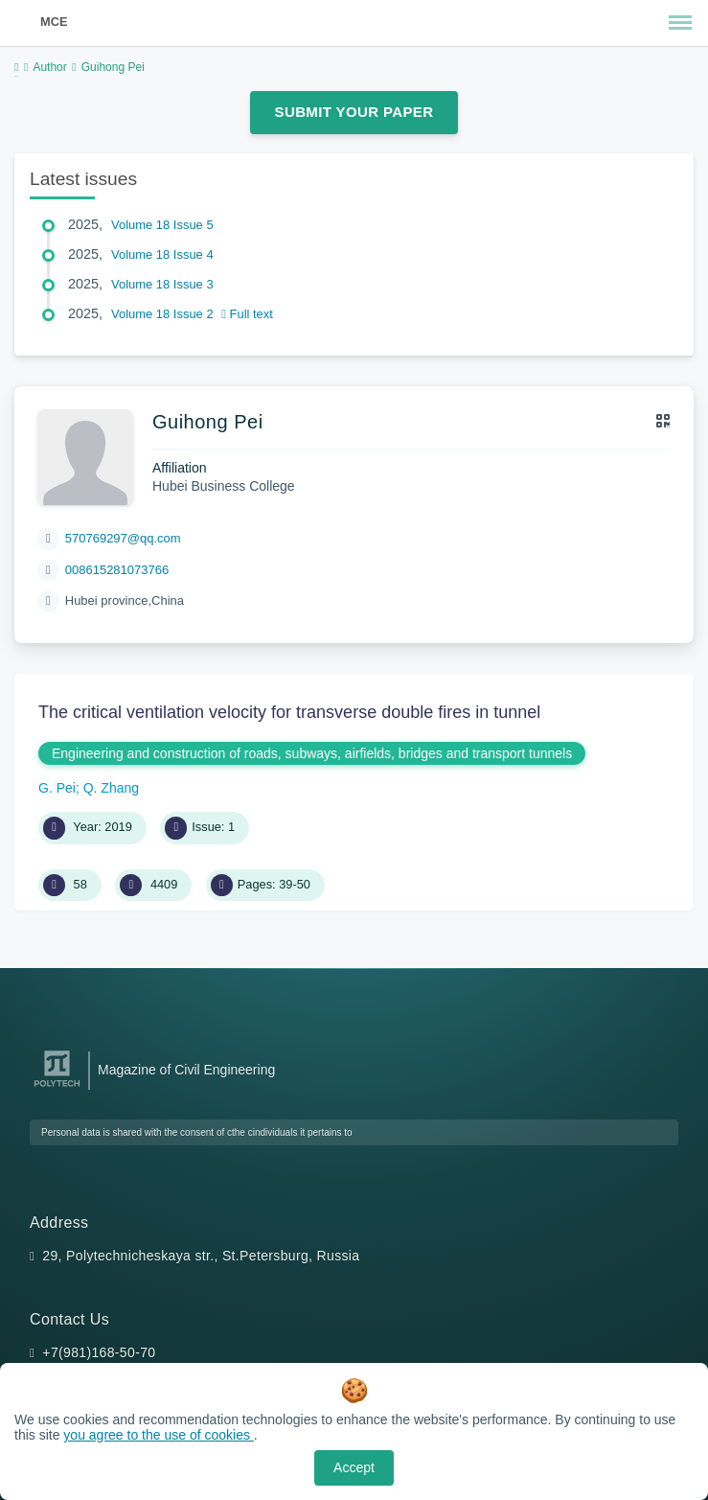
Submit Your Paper (354, 112)
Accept (354, 1467)
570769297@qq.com (123, 538)
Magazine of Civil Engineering (186, 1069)
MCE (53, 21)
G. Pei (57, 788)
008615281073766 (117, 570)
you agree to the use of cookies (158, 1434)
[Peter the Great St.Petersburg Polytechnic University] (57, 1087)
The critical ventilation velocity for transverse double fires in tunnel (289, 712)
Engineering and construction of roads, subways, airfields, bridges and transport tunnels (312, 753)
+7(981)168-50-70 (98, 1352)
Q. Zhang (111, 788)
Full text (247, 314)
